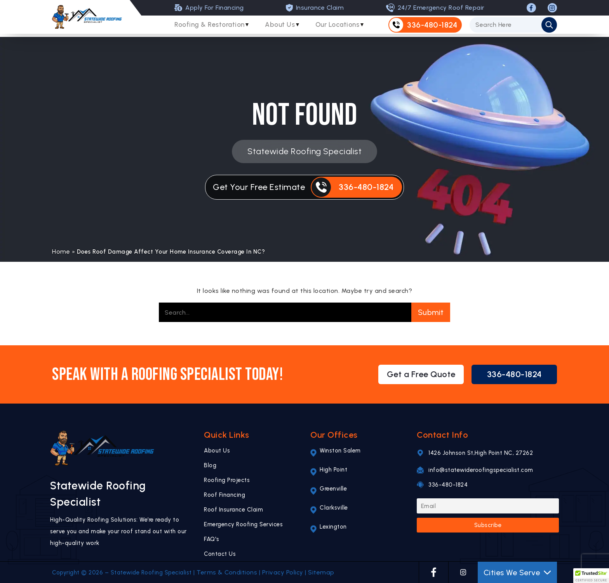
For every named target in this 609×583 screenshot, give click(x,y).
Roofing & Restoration (211, 27)
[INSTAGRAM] (552, 7)
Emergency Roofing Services (243, 524)
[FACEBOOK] (531, 7)
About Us (284, 27)
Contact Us (220, 553)
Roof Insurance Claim (233, 509)
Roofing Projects (227, 480)
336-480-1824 (514, 374)
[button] (591, 575)
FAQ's (211, 539)
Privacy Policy (282, 572)
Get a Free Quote (421, 374)
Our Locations (345, 27)
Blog (210, 465)
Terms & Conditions (227, 572)
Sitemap (321, 572)
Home (61, 251)
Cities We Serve (518, 572)
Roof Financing (224, 494)
